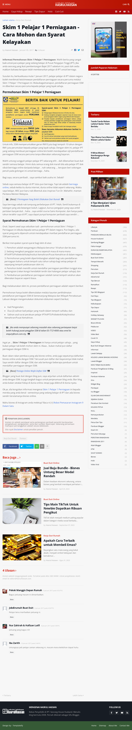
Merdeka (109, 418)
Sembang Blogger (109, 242)
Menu (7, 4)
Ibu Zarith (14, 643)
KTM (109, 449)
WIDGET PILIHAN (109, 319)
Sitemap (102, 725)
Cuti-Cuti (59, 11)
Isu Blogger (109, 391)
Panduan (23, 438)
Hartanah (109, 311)
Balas (12, 599)
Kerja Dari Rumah (23, 20)
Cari (125, 4)
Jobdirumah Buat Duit (21, 607)
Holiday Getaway (109, 315)
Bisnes (109, 457)
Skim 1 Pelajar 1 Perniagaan (56, 389)
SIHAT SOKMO (109, 453)
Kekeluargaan (109, 254)
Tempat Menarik (109, 261)
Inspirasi (109, 372)
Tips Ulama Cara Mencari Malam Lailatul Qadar (102, 138)
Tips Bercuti (109, 281)
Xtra (109, 380)
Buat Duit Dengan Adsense (109, 346)
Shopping (109, 265)
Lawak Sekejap (109, 353)
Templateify (18, 725)
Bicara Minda (109, 323)
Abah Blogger (109, 445)
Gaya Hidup (17, 11)
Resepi (28, 11)
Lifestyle (109, 227)
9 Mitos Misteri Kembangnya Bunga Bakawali (100, 155)
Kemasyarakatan (109, 415)
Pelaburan (109, 326)
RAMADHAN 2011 (109, 441)
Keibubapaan (109, 304)
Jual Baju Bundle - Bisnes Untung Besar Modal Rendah (62, 472)
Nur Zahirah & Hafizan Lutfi (24, 625)
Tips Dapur (39, 11)
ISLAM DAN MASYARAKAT (109, 395)
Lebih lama (77, 695)
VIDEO (109, 330)
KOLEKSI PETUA (109, 407)
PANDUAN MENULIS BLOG (109, 235)
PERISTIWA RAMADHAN (109, 437)
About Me (113, 725)
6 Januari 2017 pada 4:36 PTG (44, 608)
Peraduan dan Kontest (109, 403)
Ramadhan (109, 284)
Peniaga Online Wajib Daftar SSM (31, 371)
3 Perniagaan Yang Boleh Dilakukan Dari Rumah (38, 199)
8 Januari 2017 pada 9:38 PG (50, 626)
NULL (109, 411)
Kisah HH (109, 430)
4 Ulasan (41, 50)
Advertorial (109, 277)
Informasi (109, 349)
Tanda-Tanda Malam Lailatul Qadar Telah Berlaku (100, 124)
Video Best (109, 334)
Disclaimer (18, 429)
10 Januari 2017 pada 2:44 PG (30, 643)
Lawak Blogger (109, 361)
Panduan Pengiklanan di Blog (109, 369)
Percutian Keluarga (109, 434)
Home (6, 11)
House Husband (109, 238)
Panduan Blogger (109, 426)
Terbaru (7, 695)
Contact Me (124, 725)
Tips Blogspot (109, 300)
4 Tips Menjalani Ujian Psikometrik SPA (103, 204)
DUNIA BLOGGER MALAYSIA (109, 250)
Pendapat (109, 388)
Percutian (109, 269)
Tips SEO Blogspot (109, 292)
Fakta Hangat (109, 246)
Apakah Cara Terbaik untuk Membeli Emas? (60, 542)
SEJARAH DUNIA (109, 399)
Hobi (50, 11)
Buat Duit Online (51, 463)
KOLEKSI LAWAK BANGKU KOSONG (109, 357)
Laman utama (8, 20)
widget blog (109, 384)
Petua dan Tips (109, 422)
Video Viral (109, 464)
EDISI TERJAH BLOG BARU (109, 365)
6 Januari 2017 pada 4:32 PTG (53, 590)
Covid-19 (109, 338)
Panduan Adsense (109, 376)
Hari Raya (109, 296)
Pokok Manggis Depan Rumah (25, 590)
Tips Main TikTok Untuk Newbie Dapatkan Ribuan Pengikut (63, 508)
